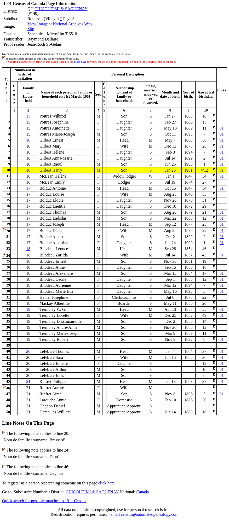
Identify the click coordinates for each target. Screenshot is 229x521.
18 (28, 249)
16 (28, 140)
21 (28, 381)
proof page (80, 61)
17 (28, 188)
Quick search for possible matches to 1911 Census (44, 501)
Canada (142, 492)
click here (106, 483)
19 (28, 309)
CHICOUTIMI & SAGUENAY (61, 9)
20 (28, 351)
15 (28, 116)
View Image (37, 24)
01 (222, 128)
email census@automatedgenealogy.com (145, 514)
